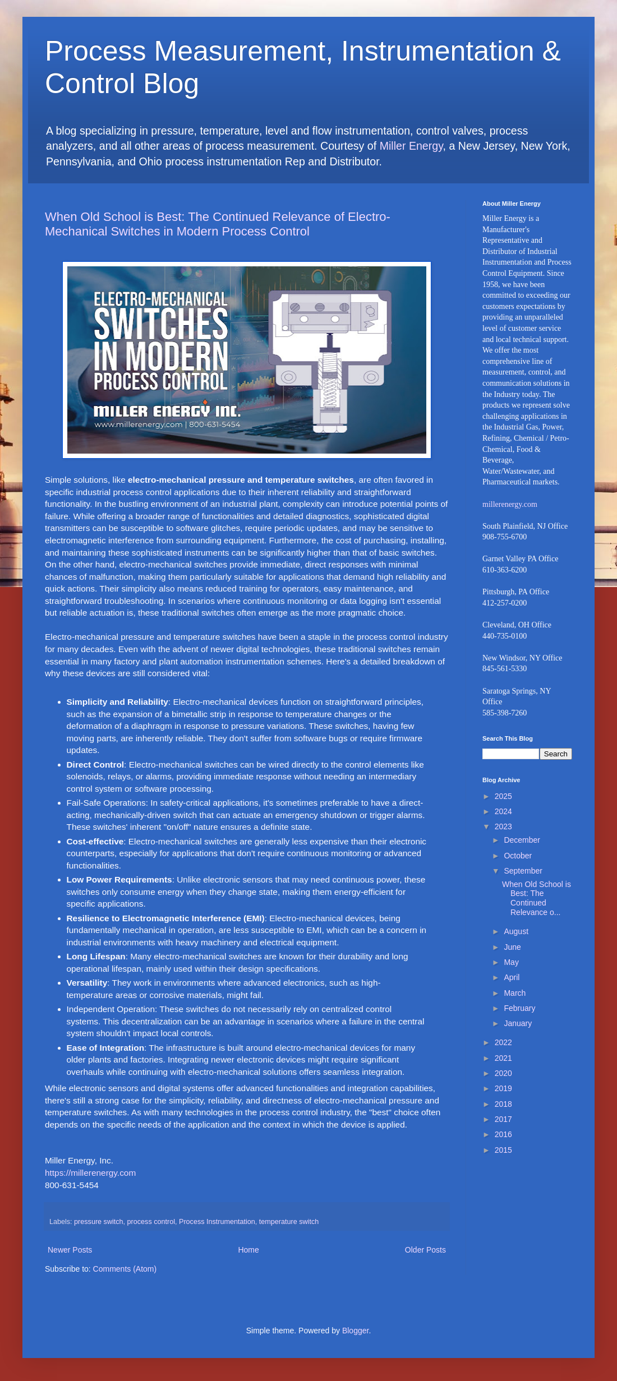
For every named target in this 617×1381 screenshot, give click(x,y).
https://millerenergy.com (90, 1172)
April (511, 977)
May (511, 962)
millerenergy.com (509, 504)
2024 (503, 811)
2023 (503, 826)
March (515, 993)
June (512, 947)
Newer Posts (70, 1249)
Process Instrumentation (217, 1222)
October (518, 855)
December (522, 839)
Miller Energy (411, 146)
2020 (503, 1073)
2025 (503, 796)
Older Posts (425, 1249)
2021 (503, 1058)
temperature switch (289, 1222)
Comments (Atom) (125, 1268)
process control (151, 1222)
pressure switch (98, 1222)
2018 (503, 1104)
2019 (503, 1088)
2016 (503, 1134)
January (518, 1023)
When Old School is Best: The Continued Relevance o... (536, 898)
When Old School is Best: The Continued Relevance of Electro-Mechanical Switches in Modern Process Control (217, 224)
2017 (503, 1119)
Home (248, 1249)
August (516, 931)
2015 (503, 1150)
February (519, 1008)
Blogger (355, 1330)
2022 (503, 1042)
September (523, 870)
